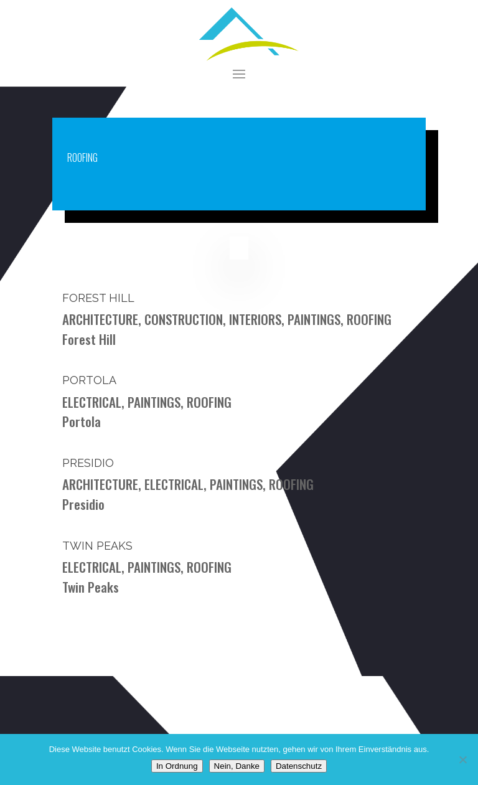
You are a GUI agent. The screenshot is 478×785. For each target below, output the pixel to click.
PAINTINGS (314, 319)
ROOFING (369, 319)
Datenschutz (299, 766)
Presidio (88, 462)
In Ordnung (177, 766)
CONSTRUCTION (183, 319)
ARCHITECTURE (100, 319)
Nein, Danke (237, 766)
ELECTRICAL (91, 401)
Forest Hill (98, 297)
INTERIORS (255, 319)
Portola (89, 380)
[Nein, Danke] (462, 759)
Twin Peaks (97, 545)
